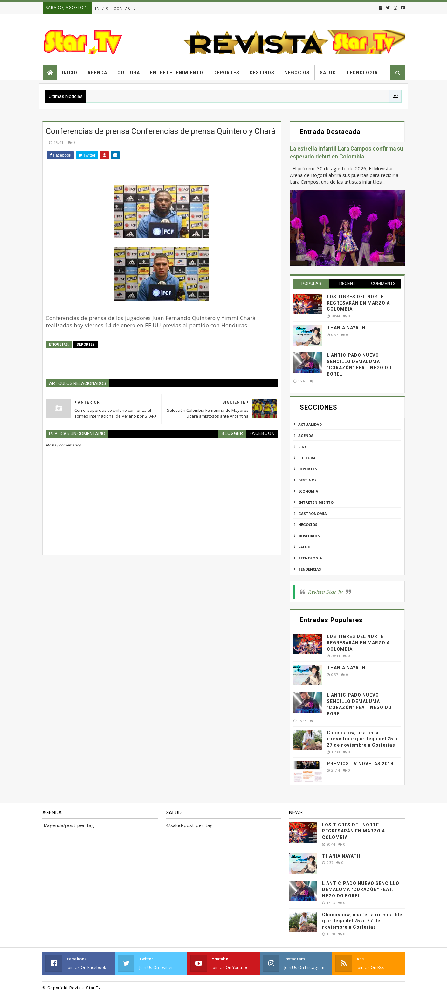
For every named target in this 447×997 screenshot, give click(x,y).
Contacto (125, 8)
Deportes (226, 72)
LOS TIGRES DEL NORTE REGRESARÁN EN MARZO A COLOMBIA (358, 303)
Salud (328, 72)
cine (302, 446)
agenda (305, 435)
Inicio (102, 8)
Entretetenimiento (176, 72)
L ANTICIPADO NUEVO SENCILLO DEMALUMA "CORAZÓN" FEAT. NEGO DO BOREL (360, 889)
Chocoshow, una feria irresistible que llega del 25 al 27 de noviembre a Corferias (363, 739)
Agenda (97, 72)
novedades (309, 535)
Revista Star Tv (325, 591)
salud (304, 546)
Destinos (262, 72)
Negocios (297, 72)
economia (308, 491)
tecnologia (310, 558)
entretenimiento (316, 502)
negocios (307, 524)
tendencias (309, 569)
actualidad (310, 424)
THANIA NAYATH (346, 327)
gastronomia (312, 513)
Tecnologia (362, 72)
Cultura (128, 72)
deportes (85, 344)
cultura (307, 457)
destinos (307, 480)
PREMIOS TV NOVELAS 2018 (360, 763)
